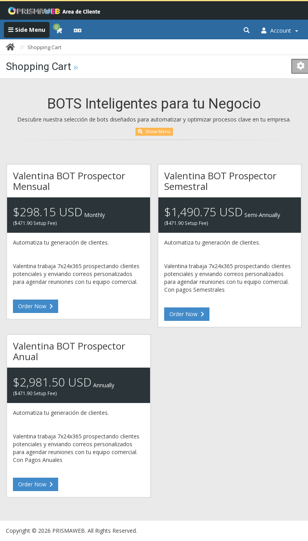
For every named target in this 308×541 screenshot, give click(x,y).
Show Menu (154, 131)
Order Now (35, 306)
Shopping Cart (44, 47)
